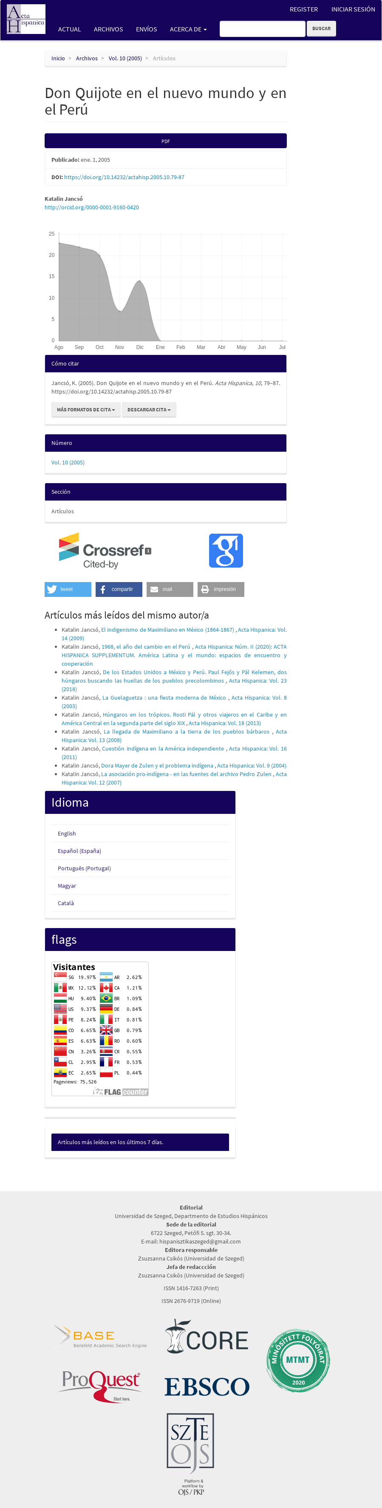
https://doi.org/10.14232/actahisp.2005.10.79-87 (124, 177)
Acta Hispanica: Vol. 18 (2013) (225, 723)
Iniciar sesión (353, 9)
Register (304, 9)
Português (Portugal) (84, 868)
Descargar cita (149, 409)
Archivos (108, 29)
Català (66, 903)
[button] (68, 589)
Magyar (67, 885)
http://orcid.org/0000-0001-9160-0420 (92, 207)
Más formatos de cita (86, 409)
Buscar (321, 28)
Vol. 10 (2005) (125, 58)
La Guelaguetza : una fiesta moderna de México (165, 697)
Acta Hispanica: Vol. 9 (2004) (251, 765)
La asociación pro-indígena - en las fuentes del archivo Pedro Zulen (187, 774)
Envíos (146, 29)
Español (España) (79, 851)
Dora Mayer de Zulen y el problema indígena (158, 765)
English (67, 833)
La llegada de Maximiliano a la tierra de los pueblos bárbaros (188, 731)
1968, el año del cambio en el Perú (147, 646)
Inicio (58, 58)
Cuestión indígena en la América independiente (164, 748)
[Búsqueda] (263, 29)
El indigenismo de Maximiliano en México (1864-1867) (168, 629)
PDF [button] (165, 141)
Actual (69, 29)
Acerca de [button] (188, 29)
